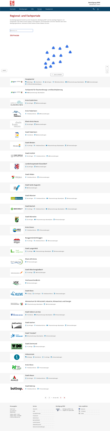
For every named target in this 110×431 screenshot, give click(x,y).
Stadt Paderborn (31, 132)
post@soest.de (16, 417)
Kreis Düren (29, 227)
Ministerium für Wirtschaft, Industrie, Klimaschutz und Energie (48, 301)
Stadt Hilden (29, 174)
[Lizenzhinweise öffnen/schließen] (107, 72)
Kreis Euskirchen (31, 100)
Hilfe (34, 411)
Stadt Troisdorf (30, 333)
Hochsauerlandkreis (32, 280)
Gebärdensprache (37, 424)
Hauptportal (29, 79)
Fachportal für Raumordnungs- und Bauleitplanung (44, 90)
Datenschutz (36, 418)
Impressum (35, 415)
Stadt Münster (30, 195)
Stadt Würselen (30, 217)
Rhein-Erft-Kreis (31, 259)
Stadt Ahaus (29, 375)
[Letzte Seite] (64, 397)
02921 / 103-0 (17, 414)
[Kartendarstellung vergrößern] (107, 66)
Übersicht (35, 409)
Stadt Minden (30, 143)
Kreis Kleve (29, 365)
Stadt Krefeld (30, 153)
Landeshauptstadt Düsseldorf (36, 164)
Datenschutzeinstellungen (39, 426)
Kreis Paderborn (31, 111)
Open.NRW (71, 410)
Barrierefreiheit (36, 420)
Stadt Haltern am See (33, 312)
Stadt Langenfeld (31, 248)
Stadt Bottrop (30, 386)
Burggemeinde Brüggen (34, 238)
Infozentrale (29, 354)
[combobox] (21, 30)
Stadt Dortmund (31, 344)
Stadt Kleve (29, 291)
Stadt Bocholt (30, 206)
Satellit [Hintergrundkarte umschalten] (4, 70)
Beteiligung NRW (94, 2)
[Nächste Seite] (60, 397)
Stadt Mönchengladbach (34, 270)
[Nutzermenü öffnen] (98, 9)
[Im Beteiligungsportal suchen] (94, 9)
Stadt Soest (12, 409)
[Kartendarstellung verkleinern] (107, 69)
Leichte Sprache (36, 422)
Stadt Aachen (30, 322)
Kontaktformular (37, 413)
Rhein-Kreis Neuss (32, 121)
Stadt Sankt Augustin (32, 185)
